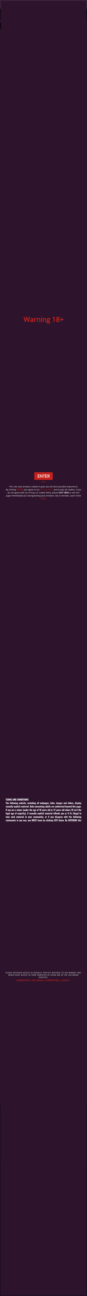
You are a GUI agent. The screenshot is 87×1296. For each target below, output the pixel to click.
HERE (43, 498)
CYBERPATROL (52, 980)
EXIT (43, 481)
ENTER (20, 489)
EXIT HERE (64, 492)
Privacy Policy (46, 489)
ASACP (65, 980)
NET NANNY (37, 980)
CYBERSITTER (22, 980)
